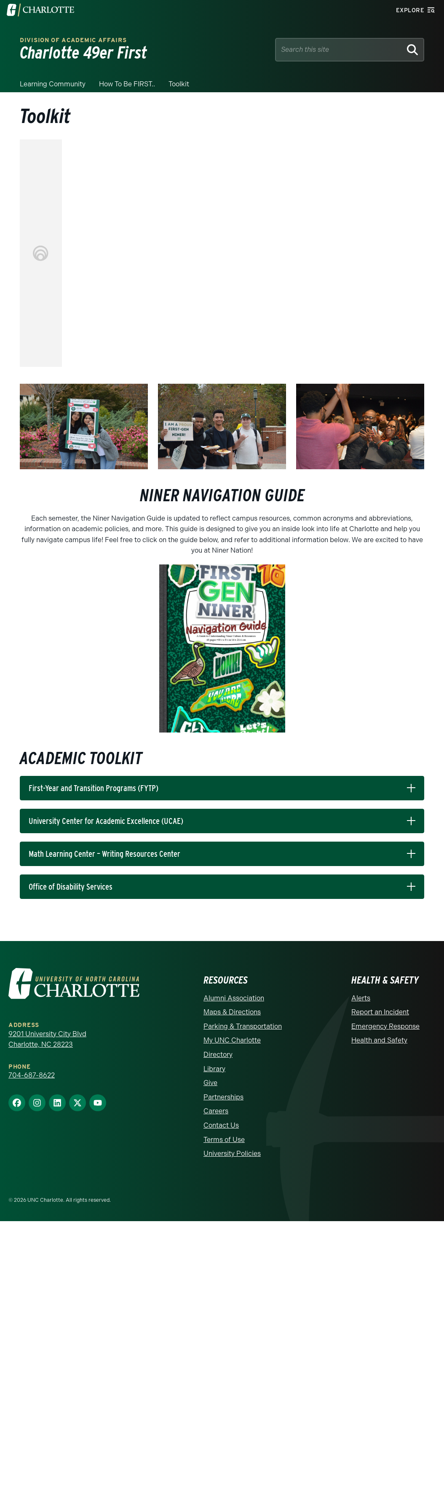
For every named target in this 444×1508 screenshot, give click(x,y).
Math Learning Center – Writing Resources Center (104, 854)
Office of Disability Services (70, 887)
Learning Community (53, 84)
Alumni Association (233, 998)
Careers (215, 1111)
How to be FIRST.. (127, 84)
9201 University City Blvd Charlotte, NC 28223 (47, 1039)
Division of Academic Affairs (73, 40)
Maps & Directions (232, 1012)
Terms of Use (224, 1140)
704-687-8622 (31, 1075)
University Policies (232, 1154)
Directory (218, 1055)
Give (210, 1083)
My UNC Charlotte (232, 1040)
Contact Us (221, 1125)
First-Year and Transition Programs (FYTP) (93, 788)
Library (214, 1069)
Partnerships (223, 1097)
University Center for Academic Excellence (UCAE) (106, 821)
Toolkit (179, 84)
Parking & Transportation (242, 1026)
